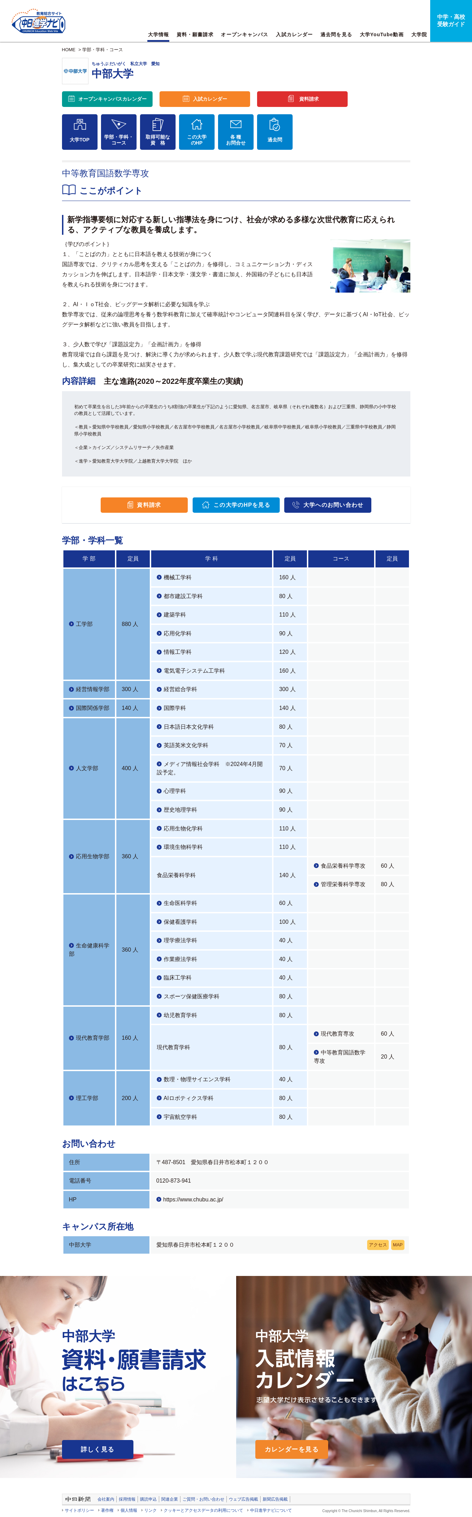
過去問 (275, 139)
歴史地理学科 (180, 810)
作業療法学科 (180, 959)
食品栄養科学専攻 (343, 866)
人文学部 (87, 768)
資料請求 (309, 99)
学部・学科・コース (102, 49)
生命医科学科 (180, 903)
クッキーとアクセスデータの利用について (203, 1510)
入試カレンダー (294, 34)
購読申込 (148, 1499)
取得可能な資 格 (158, 140)
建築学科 (175, 615)
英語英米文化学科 (186, 745)
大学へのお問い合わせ (333, 505)
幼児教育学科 (180, 1015)
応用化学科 (178, 633)
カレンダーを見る (292, 1449)
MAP (398, 1244)
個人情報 (129, 1510)
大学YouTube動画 (382, 34)
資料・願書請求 (195, 34)
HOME (69, 49)
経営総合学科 (180, 689)
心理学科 (175, 791)
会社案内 (106, 1499)
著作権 (107, 1510)
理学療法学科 (180, 940)
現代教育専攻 (337, 1034)
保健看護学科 (180, 922)
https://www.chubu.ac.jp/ (193, 1199)
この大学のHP (197, 140)
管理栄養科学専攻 (343, 884)
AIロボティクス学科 (189, 1098)
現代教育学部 (92, 1038)
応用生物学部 (92, 856)
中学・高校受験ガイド (451, 20)
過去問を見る (336, 34)
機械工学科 (178, 577)
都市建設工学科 (183, 596)
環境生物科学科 (183, 847)
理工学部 (87, 1098)
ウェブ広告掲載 (243, 1499)
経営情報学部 (92, 689)
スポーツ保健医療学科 (191, 996)
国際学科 (175, 708)
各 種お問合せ (236, 140)
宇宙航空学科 (180, 1117)
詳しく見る (98, 1449)
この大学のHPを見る (242, 505)
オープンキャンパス (244, 34)
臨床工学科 (178, 978)
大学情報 (158, 34)
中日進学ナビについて (271, 1510)
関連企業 (169, 1499)
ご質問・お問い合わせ (203, 1499)
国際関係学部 (92, 708)
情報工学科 (178, 652)
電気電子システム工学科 (194, 671)
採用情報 (127, 1499)
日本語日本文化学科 (189, 727)
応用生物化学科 (183, 828)
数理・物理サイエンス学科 (197, 1079)
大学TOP (80, 139)
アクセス (378, 1244)
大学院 (419, 34)
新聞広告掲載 (275, 1499)
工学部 (84, 624)
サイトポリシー (79, 1510)
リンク (150, 1510)
